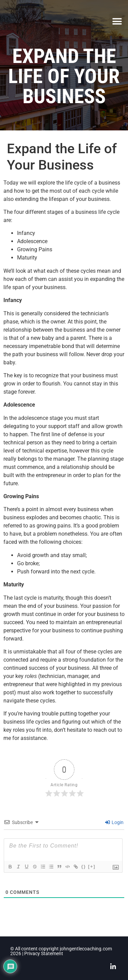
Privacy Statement (43, 954)
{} (83, 866)
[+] (92, 866)
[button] (117, 21)
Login (114, 822)
